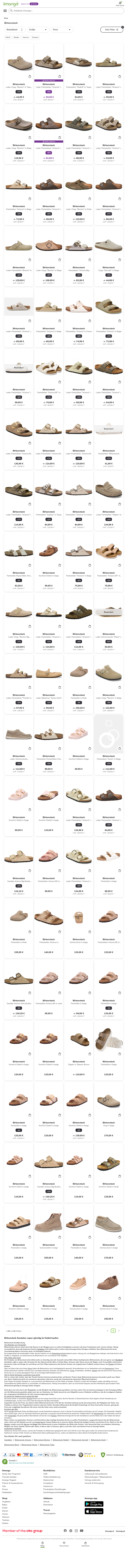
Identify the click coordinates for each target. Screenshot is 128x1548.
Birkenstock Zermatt (80, 1441)
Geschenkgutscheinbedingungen (56, 1494)
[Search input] (66, 11)
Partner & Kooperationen (12, 1484)
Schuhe (29, 1400)
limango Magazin (9, 1481)
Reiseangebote (49, 1515)
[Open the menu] (6, 12)
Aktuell (46, 1503)
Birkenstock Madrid (61, 1441)
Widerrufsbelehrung (51, 1478)
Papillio (54, 1417)
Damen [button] (35, 39)
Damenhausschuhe (59, 1355)
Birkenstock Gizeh (98, 1441)
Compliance (48, 1484)
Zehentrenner (98, 1415)
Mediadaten (7, 1494)
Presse (5, 1491)
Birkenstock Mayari (29, 1446)
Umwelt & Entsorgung (94, 1484)
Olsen (30, 1370)
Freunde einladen (9, 1478)
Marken (5, 1524)
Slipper (94, 1372)
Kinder (35, 1426)
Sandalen (41, 1351)
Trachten (5, 1521)
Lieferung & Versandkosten (96, 1475)
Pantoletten (12, 1417)
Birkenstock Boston (42, 1441)
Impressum (48, 1487)
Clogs (72, 1372)
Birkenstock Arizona (23, 1441)
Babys (4, 1506)
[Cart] (29, 77)
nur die (11, 1413)
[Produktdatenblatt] (18, 75)
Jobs (4, 1487)
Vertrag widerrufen (92, 1481)
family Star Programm (11, 1475)
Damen (7, 1426)
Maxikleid (119, 1361)
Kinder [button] (16, 39)
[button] (15, 31)
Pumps (111, 1366)
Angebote (6, 1503)
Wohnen (5, 1518)
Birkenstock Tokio (47, 1446)
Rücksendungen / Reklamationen (98, 1478)
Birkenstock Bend (11, 1446)
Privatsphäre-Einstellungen (54, 1491)
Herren (26, 1426)
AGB (45, 1475)
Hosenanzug (109, 1370)
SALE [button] (8, 39)
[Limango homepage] (12, 4)
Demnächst (48, 1506)
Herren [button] (26, 39)
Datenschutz (48, 1481)
